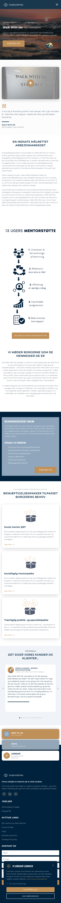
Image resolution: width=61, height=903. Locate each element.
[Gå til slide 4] (25, 717)
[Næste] (57, 688)
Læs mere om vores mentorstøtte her (30, 335)
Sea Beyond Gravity (9, 839)
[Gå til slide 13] (41, 717)
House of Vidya (8, 827)
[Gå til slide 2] (21, 717)
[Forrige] (3, 688)
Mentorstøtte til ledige (10, 807)
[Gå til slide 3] (23, 717)
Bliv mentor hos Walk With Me (14, 823)
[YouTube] (16, 794)
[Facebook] (4, 794)
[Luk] (53, 899)
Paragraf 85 (6, 811)
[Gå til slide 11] (37, 717)
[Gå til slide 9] (34, 717)
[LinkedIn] (10, 794)
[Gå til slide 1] (19, 717)
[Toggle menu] (57, 4)
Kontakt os (13, 43)
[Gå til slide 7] (30, 717)
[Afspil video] (30, 83)
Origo (4, 831)
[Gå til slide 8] (32, 717)
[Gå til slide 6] (28, 717)
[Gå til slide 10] (35, 717)
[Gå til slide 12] (39, 717)
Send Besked (30, 882)
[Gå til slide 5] (26, 717)
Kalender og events (9, 835)
